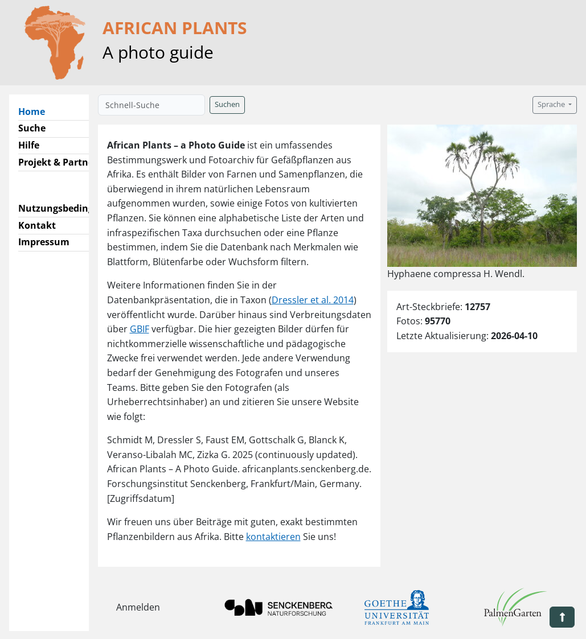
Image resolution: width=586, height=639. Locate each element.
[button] (562, 617)
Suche (32, 128)
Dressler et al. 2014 (313, 300)
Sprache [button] (552, 104)
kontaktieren (273, 536)
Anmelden (138, 607)
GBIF (139, 329)
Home (36, 111)
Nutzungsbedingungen (70, 208)
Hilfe (28, 145)
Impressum (43, 242)
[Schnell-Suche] (151, 105)
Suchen (227, 104)
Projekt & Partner (57, 162)
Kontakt (37, 225)
